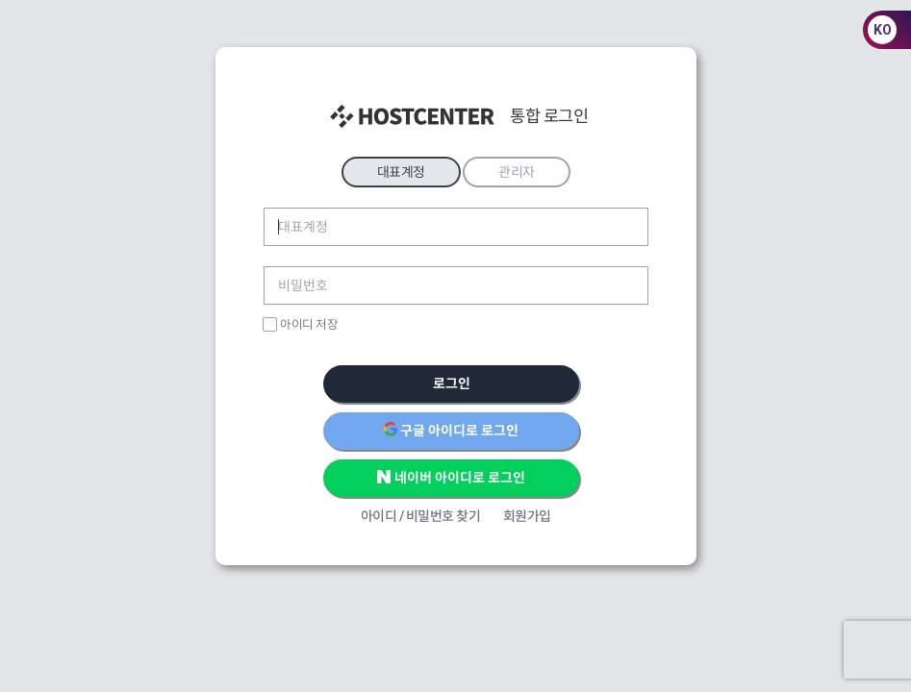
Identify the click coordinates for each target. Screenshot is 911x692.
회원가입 (527, 516)
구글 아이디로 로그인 (451, 429)
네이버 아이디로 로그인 (451, 476)
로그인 (451, 383)
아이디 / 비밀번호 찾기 (421, 516)
